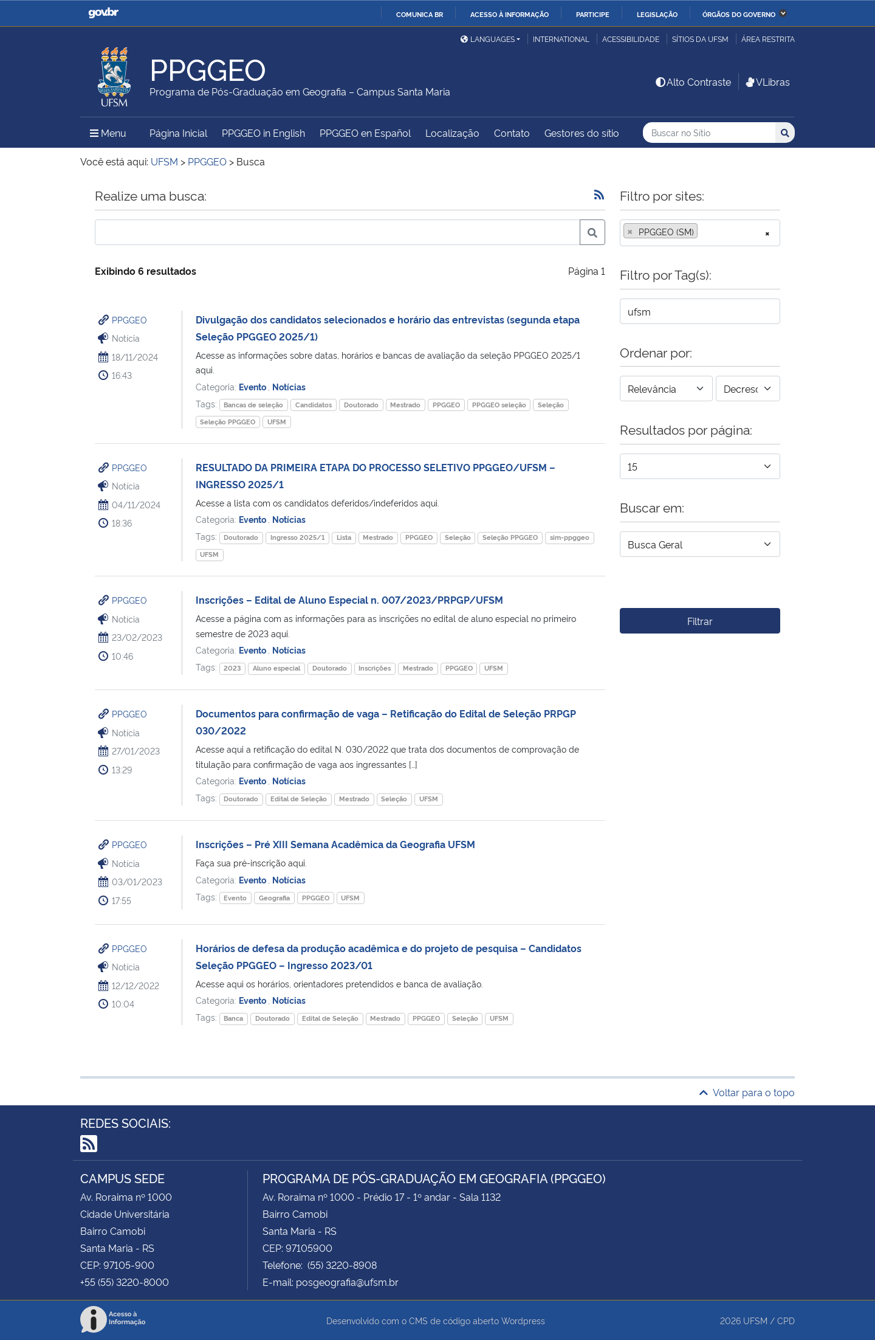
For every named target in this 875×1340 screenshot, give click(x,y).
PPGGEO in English (263, 132)
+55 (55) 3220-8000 (124, 1281)
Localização (452, 132)
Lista (344, 537)
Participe (592, 14)
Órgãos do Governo (738, 14)
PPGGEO (129, 319)
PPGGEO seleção (499, 404)
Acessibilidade (630, 38)
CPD (786, 1320)
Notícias (289, 386)
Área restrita (768, 38)
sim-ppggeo (569, 537)
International (561, 38)
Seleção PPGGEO (227, 421)
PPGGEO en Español (365, 132)
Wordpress (523, 1320)
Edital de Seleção (298, 798)
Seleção (551, 404)
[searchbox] (704, 231)
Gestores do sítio (581, 132)
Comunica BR (419, 14)
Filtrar (700, 620)
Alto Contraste (692, 81)
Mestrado (405, 404)
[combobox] (700, 232)
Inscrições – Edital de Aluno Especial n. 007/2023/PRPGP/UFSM (349, 599)
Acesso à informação (509, 14)
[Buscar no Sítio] (709, 132)
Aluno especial (276, 667)
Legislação (657, 14)
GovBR (103, 13)
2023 (232, 667)
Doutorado (361, 404)
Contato (512, 132)
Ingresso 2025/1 (297, 537)
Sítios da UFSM (700, 38)
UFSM (276, 421)
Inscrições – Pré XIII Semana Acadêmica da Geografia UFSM (335, 844)
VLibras (767, 81)
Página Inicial (178, 132)
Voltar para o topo (747, 1092)
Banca (233, 1018)
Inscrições (375, 667)
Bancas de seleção (253, 404)
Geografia (274, 897)
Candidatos (313, 404)
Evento (253, 386)
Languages (488, 38)
